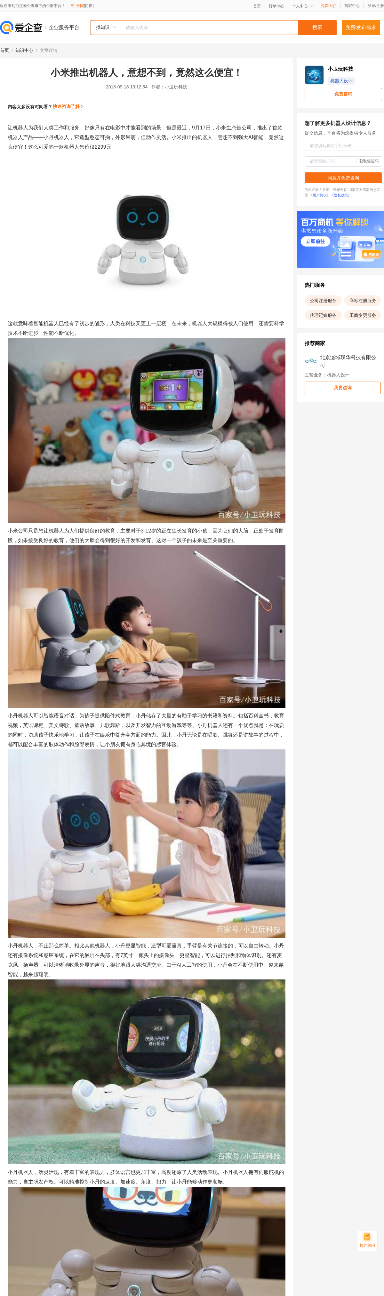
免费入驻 (328, 6)
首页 (257, 6)
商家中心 (352, 6)
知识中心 (24, 50)
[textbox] (229, 27)
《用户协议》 (319, 195)
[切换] (89, 6)
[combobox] (213, 27)
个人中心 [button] (302, 6)
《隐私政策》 (340, 195)
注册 (380, 6)
